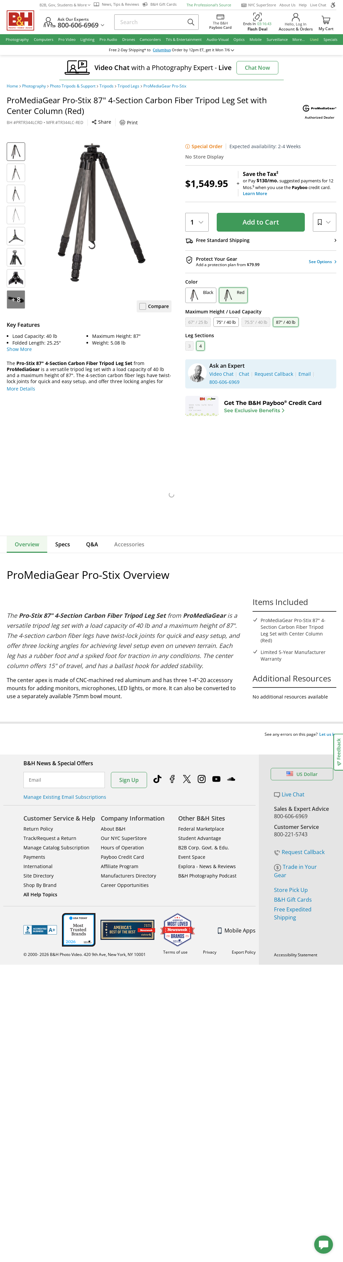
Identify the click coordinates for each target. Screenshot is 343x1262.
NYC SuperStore (258, 5)
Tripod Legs (128, 86)
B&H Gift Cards (293, 887)
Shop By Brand (40, 872)
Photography (34, 86)
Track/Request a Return (49, 825)
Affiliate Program (119, 853)
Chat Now (257, 67)
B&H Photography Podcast (207, 863)
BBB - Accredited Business (40, 917)
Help (303, 4)
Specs (62, 544)
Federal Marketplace (201, 816)
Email (35, 767)
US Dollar (302, 761)
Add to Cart (261, 222)
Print (129, 122)
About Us (287, 4)
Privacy (209, 939)
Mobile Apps (237, 917)
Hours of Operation (122, 835)
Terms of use (175, 939)
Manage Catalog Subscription (56, 835)
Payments (34, 844)
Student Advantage (199, 825)
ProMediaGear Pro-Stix (164, 86)
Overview (27, 544)
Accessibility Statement (295, 942)
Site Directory (38, 863)
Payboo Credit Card (122, 844)
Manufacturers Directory (128, 863)
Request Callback (299, 839)
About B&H (113, 816)
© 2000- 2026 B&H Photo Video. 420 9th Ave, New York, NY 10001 (84, 942)
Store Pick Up (291, 877)
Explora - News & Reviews (207, 853)
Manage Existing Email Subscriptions (64, 784)
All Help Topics (40, 882)
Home (12, 86)
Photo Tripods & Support (72, 86)
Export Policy (244, 939)
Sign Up (129, 767)
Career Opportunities (125, 872)
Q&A (92, 544)
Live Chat (318, 4)
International (38, 853)
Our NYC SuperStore (124, 825)
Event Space (191, 844)
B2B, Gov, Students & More (65, 4)
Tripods (106, 86)
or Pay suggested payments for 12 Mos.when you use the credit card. (289, 183)
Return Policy (38, 816)
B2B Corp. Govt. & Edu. (203, 835)
